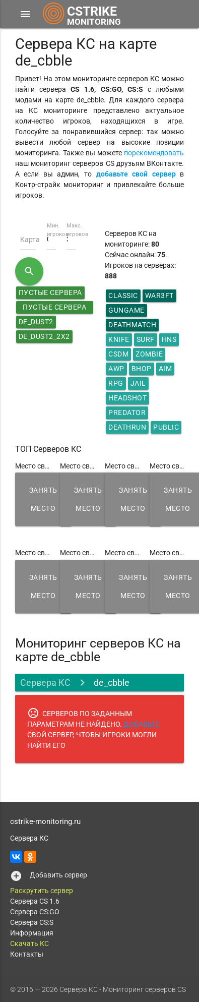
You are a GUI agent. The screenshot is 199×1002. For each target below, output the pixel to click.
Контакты (26, 954)
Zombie (149, 354)
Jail (138, 383)
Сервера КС (45, 682)
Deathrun (127, 427)
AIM (165, 369)
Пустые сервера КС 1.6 (54, 308)
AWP (116, 369)
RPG (115, 383)
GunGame (126, 310)
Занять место (43, 499)
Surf (146, 339)
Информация (31, 933)
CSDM (118, 354)
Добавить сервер (58, 875)
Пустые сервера (50, 292)
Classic (123, 295)
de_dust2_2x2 (44, 336)
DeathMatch (132, 325)
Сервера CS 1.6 (34, 901)
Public (166, 427)
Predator (127, 412)
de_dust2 (36, 322)
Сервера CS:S (31, 922)
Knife (118, 339)
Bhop (141, 369)
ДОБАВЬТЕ (141, 724)
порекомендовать (154, 153)
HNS (169, 339)
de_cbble (111, 682)
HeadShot (127, 398)
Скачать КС (29, 943)
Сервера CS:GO (34, 912)
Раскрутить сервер (41, 891)
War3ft (159, 295)
